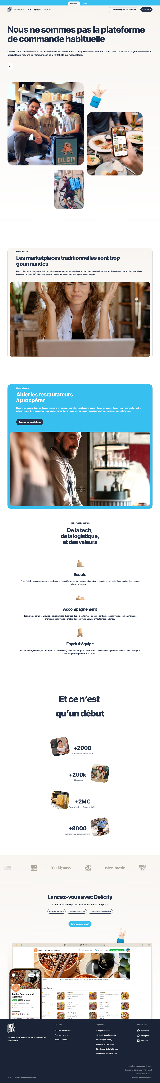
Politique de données (144, 1074)
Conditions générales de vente (140, 1066)
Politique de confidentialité (142, 1078)
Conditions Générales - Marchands (138, 1070)
